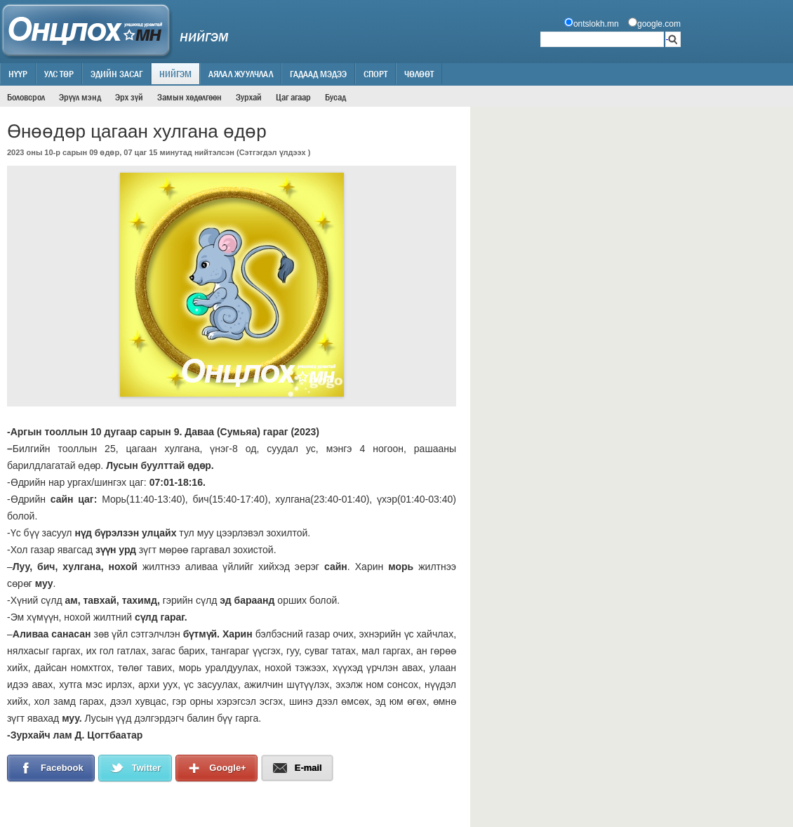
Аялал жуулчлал (240, 73)
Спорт (375, 73)
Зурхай (249, 97)
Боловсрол (26, 97)
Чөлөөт (419, 73)
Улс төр (59, 73)
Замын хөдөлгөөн (189, 97)
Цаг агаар (293, 97)
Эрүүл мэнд (80, 97)
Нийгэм (175, 73)
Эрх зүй (129, 97)
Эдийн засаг (116, 73)
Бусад (335, 97)
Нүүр (17, 73)
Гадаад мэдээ (318, 73)
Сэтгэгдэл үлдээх (272, 152)
